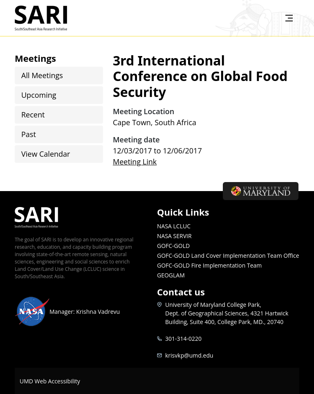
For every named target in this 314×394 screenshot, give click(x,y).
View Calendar (45, 154)
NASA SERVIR (174, 236)
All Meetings (42, 75)
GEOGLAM (171, 275)
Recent (33, 114)
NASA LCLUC (174, 226)
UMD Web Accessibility (50, 381)
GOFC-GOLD (173, 246)
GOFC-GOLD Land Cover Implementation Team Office (228, 255)
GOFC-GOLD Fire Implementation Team (209, 265)
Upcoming (38, 95)
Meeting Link (135, 162)
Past (28, 134)
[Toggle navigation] (289, 18)
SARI (50, 18)
